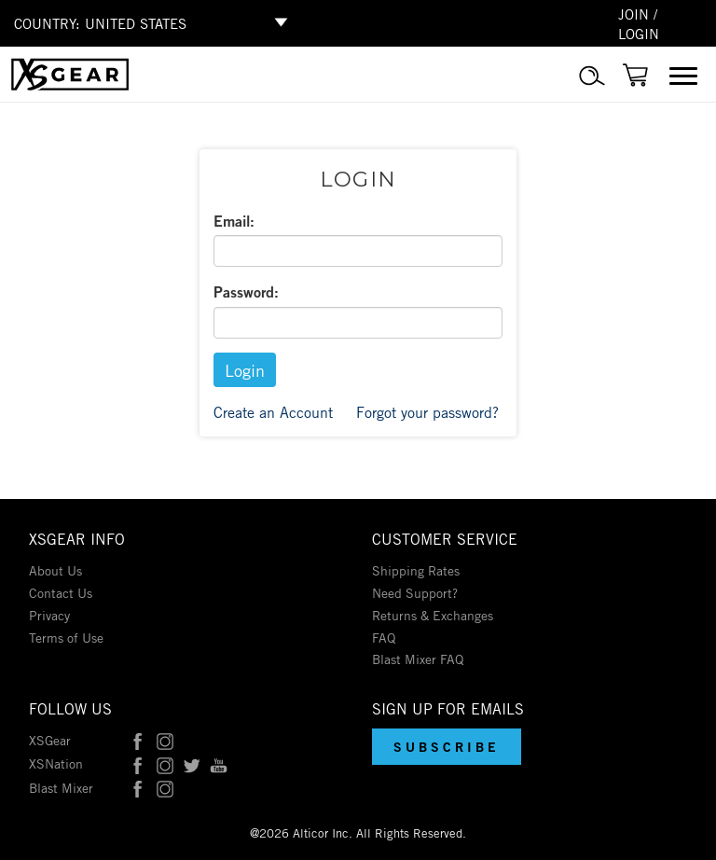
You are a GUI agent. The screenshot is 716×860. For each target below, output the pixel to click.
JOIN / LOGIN (638, 23)
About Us (55, 569)
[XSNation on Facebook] (138, 762)
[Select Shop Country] (190, 22)
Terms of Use (66, 636)
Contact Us (60, 592)
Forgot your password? (427, 411)
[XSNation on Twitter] (192, 762)
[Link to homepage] (70, 85)
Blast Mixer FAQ (417, 658)
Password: (246, 291)
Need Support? (415, 592)
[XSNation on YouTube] (219, 762)
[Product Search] (591, 86)
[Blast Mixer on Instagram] (165, 787)
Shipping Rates (416, 569)
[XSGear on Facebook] (138, 739)
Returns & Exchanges (432, 614)
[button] (446, 746)
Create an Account (273, 411)
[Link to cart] (636, 83)
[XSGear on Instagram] (165, 739)
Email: (234, 220)
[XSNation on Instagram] (165, 762)
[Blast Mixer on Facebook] (138, 787)
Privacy (49, 614)
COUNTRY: (47, 23)
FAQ (383, 636)
